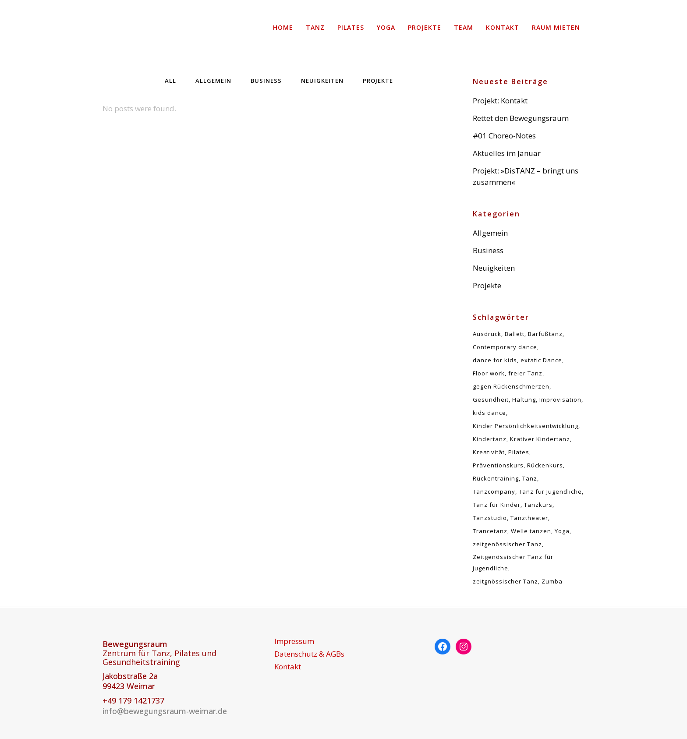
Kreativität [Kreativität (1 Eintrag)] (489, 452)
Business (488, 250)
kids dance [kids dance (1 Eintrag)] (489, 413)
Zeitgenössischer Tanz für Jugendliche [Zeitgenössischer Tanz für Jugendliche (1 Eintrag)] (513, 562)
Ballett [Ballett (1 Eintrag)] (514, 334)
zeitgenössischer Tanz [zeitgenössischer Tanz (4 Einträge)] (507, 544)
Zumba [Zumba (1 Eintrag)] (552, 581)
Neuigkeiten (494, 268)
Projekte (487, 285)
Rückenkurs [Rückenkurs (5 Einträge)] (545, 465)
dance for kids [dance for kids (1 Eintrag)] (495, 360)
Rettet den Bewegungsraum (521, 118)
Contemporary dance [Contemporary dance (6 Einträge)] (505, 347)
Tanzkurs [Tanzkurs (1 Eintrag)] (538, 505)
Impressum (294, 641)
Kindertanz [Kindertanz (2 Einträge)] (489, 439)
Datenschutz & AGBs (309, 654)
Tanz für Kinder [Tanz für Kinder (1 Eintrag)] (497, 505)
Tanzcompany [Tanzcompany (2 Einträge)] (494, 491)
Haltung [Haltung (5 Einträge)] (524, 399)
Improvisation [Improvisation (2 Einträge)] (560, 399)
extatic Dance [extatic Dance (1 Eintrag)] (541, 360)
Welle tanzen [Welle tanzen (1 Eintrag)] (531, 531)
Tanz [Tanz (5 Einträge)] (529, 478)
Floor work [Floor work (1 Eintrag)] (489, 373)
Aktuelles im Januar (507, 153)
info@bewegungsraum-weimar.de (165, 711)
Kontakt (287, 666)
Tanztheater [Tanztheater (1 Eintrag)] (529, 518)
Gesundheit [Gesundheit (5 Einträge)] (491, 399)
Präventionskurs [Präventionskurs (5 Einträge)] (498, 465)
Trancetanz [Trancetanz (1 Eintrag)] (490, 531)
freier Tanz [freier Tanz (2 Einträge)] (525, 373)
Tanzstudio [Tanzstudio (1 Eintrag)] (490, 518)
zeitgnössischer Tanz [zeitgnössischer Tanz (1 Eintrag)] (505, 581)
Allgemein (490, 233)
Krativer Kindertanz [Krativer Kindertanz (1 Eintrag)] (540, 439)
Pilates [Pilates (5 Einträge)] (518, 452)
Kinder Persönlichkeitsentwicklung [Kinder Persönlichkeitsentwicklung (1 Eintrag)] (525, 426)
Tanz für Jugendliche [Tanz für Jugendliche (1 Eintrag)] (550, 491)
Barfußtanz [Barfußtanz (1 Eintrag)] (545, 334)
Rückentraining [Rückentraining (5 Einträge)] (496, 478)
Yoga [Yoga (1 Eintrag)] (562, 531)
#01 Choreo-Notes (504, 136)
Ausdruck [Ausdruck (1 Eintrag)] (487, 334)
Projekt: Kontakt (500, 100)
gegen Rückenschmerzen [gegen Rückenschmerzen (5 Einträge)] (511, 386)
